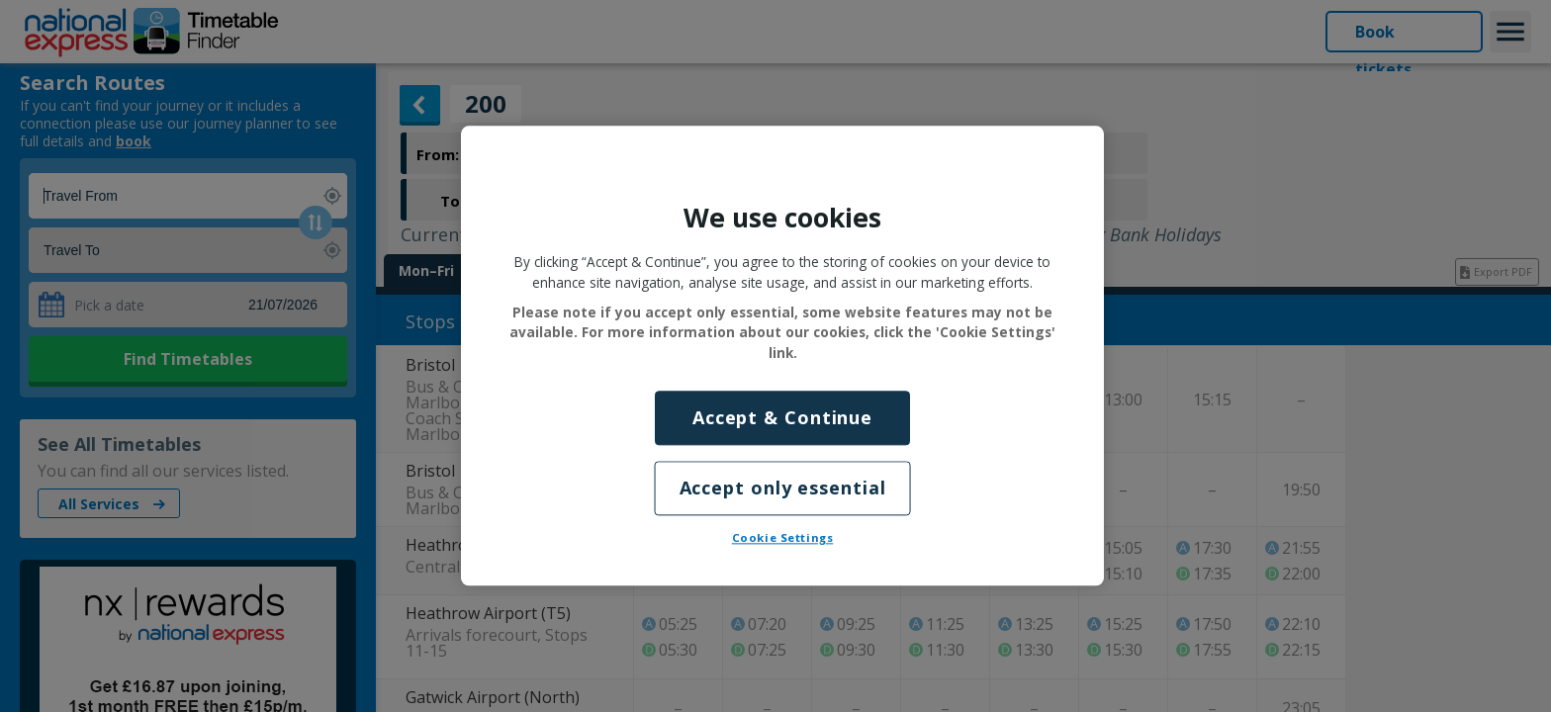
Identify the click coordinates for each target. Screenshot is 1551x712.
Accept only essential (783, 488)
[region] (782, 355)
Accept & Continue (782, 417)
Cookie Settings (783, 538)
